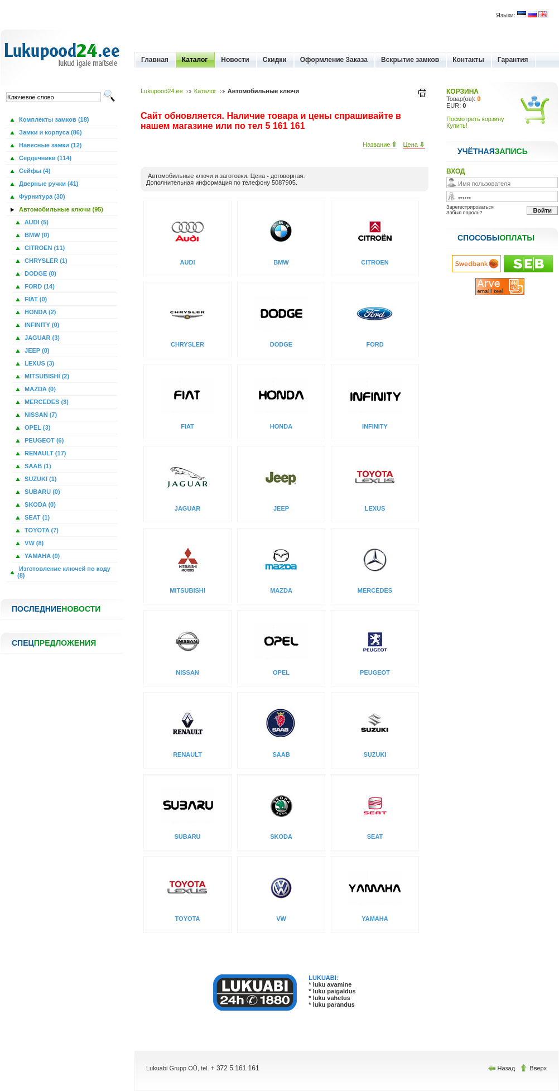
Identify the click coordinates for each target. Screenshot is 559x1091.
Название (380, 144)
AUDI (187, 262)
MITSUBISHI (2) (46, 376)
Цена (414, 144)
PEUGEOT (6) (43, 440)
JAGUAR (187, 508)
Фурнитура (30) (41, 196)
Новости (235, 60)
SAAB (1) (37, 466)
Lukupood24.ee (162, 91)
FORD (374, 344)
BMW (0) (36, 235)
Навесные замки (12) (49, 145)
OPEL (281, 672)
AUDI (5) (36, 222)
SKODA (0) (39, 504)
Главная (154, 60)
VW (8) (33, 543)
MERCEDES (375, 590)
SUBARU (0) (41, 491)
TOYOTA (187, 918)
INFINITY (375, 426)
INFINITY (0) (41, 324)
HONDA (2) (39, 312)
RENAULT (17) (44, 453)
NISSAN (187, 672)
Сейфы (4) (33, 170)
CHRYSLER (187, 344)
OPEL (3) (36, 427)
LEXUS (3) (38, 363)
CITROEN (375, 262)
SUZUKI (375, 754)
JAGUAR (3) (41, 337)
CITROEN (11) (44, 247)
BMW (281, 262)
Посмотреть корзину (475, 119)
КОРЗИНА (462, 91)
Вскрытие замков (410, 60)
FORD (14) (39, 286)
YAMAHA (375, 918)
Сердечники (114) (44, 158)
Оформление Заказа (334, 60)
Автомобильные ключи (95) (60, 209)
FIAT (187, 426)
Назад (502, 1068)
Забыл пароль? (464, 212)
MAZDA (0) (39, 389)
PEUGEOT (375, 672)
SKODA (281, 836)
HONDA (281, 426)
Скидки (275, 60)
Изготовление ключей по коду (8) (63, 572)
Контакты (468, 60)
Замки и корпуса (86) (49, 132)
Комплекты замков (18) (53, 119)
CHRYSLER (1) (45, 260)
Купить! (457, 125)
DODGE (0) (39, 273)
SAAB (281, 754)
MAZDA (281, 590)
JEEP (281, 508)
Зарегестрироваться (470, 207)
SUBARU (187, 836)
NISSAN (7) (40, 414)
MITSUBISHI (187, 590)
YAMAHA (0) (41, 555)
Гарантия (513, 60)
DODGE (281, 344)
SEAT (375, 836)
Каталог (195, 60)
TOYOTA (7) (41, 530)
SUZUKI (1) (40, 478)
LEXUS (375, 508)
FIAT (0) (35, 299)
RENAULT (187, 754)
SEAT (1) (36, 517)
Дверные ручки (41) (48, 183)
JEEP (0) (36, 350)
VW (281, 918)
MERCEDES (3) (46, 401)
